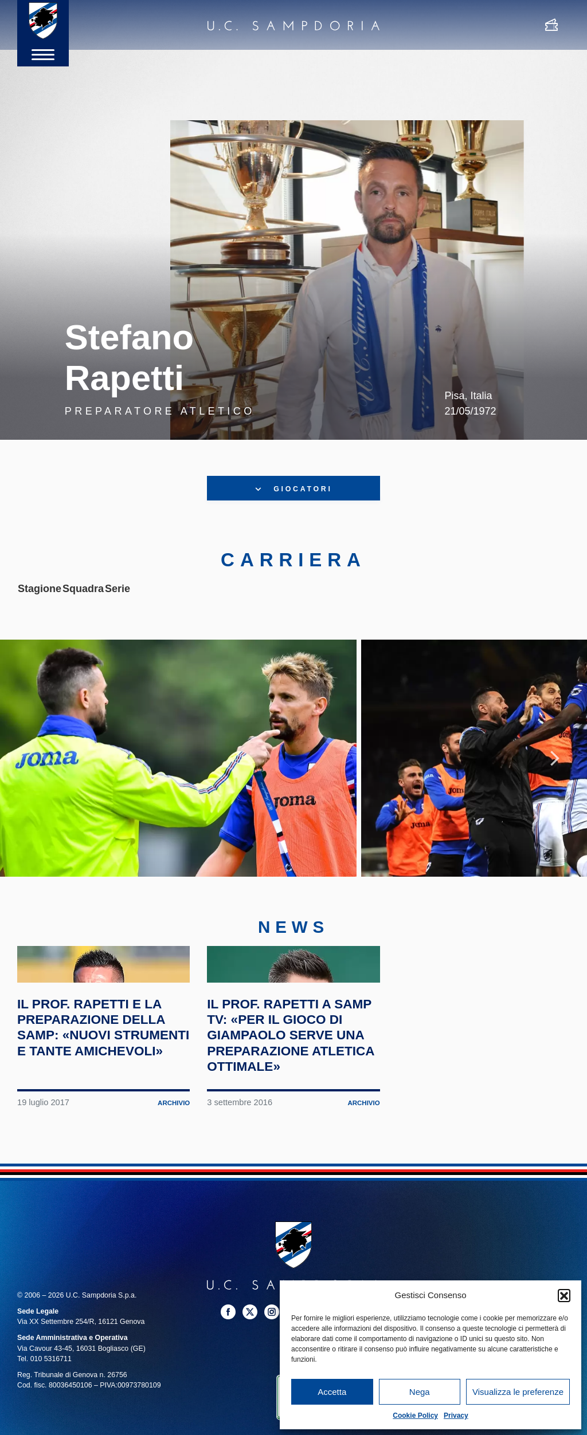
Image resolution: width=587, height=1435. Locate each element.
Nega (419, 1392)
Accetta (332, 1392)
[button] (564, 1295)
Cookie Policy (415, 1416)
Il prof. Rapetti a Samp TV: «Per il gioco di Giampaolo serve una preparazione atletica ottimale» (289, 1155)
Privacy (456, 1416)
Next (554, 785)
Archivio (172, 1232)
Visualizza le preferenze (517, 1392)
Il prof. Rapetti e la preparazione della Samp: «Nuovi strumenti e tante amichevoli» (102, 1147)
